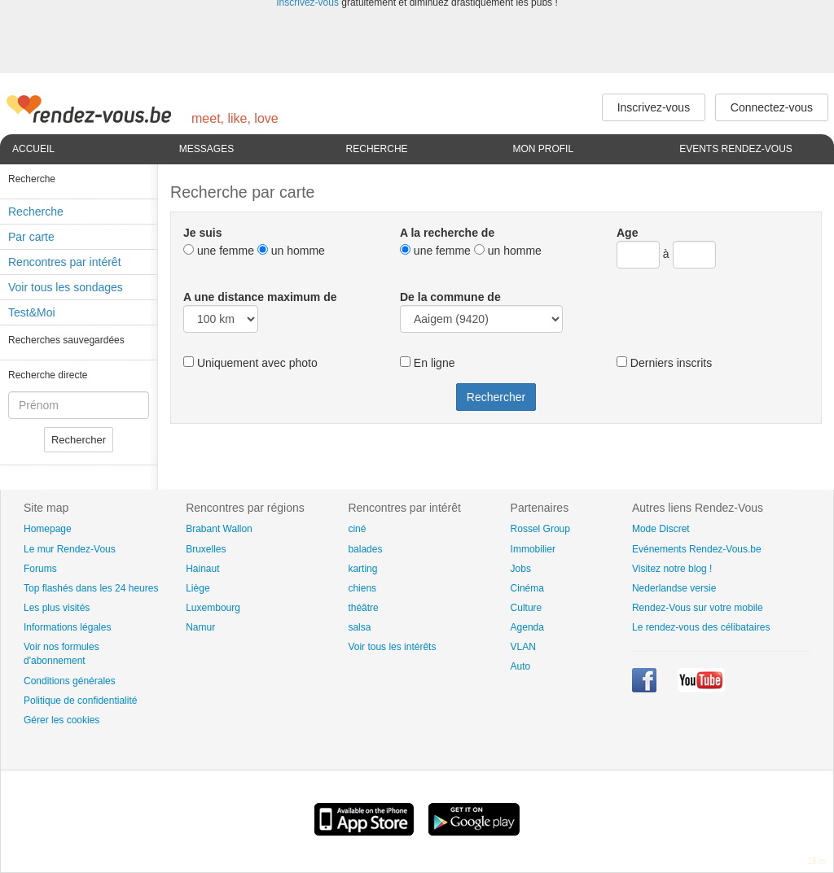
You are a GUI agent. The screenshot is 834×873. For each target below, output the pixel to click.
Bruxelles (206, 549)
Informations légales (67, 627)
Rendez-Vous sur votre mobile (697, 607)
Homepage (48, 529)
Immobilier (533, 549)
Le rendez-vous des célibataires (701, 627)
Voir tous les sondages (65, 287)
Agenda (527, 627)
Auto (521, 666)
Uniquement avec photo (250, 362)
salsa (359, 627)
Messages (206, 149)
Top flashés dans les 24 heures (91, 588)
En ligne (427, 362)
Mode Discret (661, 529)
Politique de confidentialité (80, 700)
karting (362, 568)
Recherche (377, 149)
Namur (200, 627)
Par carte (31, 236)
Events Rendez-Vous (735, 149)
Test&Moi (31, 312)
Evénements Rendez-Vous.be (697, 549)
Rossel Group (540, 529)
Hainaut (202, 568)
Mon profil (542, 149)
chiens (362, 588)
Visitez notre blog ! (672, 568)
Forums (40, 568)
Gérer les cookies (61, 720)
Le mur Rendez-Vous (70, 549)
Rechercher (78, 440)
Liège (197, 588)
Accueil (33, 149)
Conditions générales (70, 681)
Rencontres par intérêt (64, 261)
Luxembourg (213, 607)
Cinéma (527, 588)
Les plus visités (57, 607)
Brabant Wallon (219, 529)
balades (365, 549)
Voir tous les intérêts (392, 647)
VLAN (523, 647)
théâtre (363, 607)
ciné (357, 529)
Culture (526, 607)
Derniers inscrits (664, 362)
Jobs (521, 568)
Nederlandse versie (674, 588)
